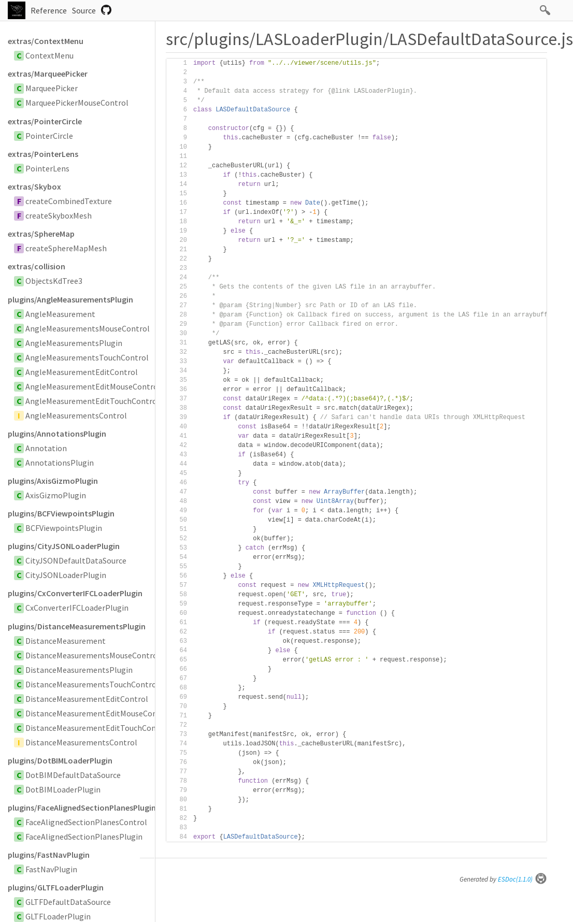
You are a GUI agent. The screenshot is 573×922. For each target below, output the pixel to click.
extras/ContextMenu (45, 41)
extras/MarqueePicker (48, 73)
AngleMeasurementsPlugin (73, 343)
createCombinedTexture (68, 201)
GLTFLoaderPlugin (58, 916)
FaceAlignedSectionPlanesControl (86, 822)
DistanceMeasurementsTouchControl (92, 684)
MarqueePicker (51, 88)
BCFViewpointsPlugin (63, 528)
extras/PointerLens (43, 154)
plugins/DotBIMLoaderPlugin (60, 760)
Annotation (46, 448)
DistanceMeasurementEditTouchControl (97, 728)
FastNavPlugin (51, 869)
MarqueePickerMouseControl (76, 102)
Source (84, 10)
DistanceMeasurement (65, 641)
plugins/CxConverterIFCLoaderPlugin (75, 593)
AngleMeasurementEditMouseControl (93, 386)
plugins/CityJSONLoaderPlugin (64, 546)
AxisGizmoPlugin (55, 495)
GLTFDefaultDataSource (68, 902)
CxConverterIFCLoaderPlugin (76, 607)
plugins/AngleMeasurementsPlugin (70, 299)
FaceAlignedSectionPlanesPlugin (83, 836)
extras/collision (36, 266)
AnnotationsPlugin (59, 462)
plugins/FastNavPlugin (49, 854)
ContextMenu (49, 55)
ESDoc (522, 879)
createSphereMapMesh (66, 248)
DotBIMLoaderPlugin (63, 789)
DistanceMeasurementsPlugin (79, 670)
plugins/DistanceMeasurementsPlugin (77, 626)
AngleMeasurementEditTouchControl (92, 401)
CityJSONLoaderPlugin (65, 575)
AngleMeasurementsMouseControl (87, 328)
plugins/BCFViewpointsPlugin (61, 513)
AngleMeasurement (60, 314)
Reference (49, 10)
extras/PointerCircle (45, 121)
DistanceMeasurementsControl (81, 742)
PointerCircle (49, 136)
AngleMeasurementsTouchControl (87, 357)
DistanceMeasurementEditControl (86, 699)
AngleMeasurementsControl (76, 415)
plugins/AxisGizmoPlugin (53, 481)
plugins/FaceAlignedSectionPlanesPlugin (81, 807)
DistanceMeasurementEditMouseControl (98, 713)
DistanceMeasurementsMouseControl (92, 655)
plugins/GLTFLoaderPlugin (56, 887)
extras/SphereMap (41, 233)
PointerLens (47, 168)
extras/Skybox (34, 186)
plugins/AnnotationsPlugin (57, 433)
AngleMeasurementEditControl (81, 372)
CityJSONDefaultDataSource (75, 560)
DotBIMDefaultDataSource (73, 775)
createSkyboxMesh (58, 215)
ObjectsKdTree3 (53, 281)
